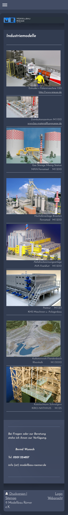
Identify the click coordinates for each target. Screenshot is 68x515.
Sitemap (10, 498)
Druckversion (15, 494)
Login (59, 494)
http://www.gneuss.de (50, 92)
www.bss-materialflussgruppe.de (45, 123)
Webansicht (55, 498)
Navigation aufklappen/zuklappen (34, 5)
